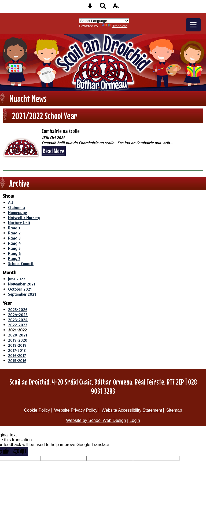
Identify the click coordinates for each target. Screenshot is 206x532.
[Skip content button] (90, 7)
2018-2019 (17, 345)
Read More (53, 151)
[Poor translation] (19, 451)
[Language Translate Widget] (104, 20)
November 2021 (21, 284)
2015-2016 (17, 360)
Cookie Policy (37, 410)
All (10, 202)
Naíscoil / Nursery (24, 217)
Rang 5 (14, 248)
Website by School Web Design (96, 420)
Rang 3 (14, 238)
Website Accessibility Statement (132, 410)
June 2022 (16, 278)
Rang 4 (14, 243)
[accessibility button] (116, 7)
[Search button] (103, 7)
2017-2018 (17, 350)
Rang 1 (14, 227)
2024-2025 (18, 314)
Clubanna (16, 207)
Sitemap (174, 410)
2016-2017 (17, 355)
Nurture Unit (19, 222)
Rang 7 (14, 258)
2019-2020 (17, 340)
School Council (21, 263)
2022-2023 (17, 324)
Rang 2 (14, 233)
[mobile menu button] (193, 24)
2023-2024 (18, 319)
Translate (114, 26)
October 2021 (20, 289)
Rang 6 (14, 253)
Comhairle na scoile (61, 131)
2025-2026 (17, 309)
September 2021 (22, 294)
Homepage (17, 212)
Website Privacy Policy (76, 410)
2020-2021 (17, 335)
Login (135, 420)
